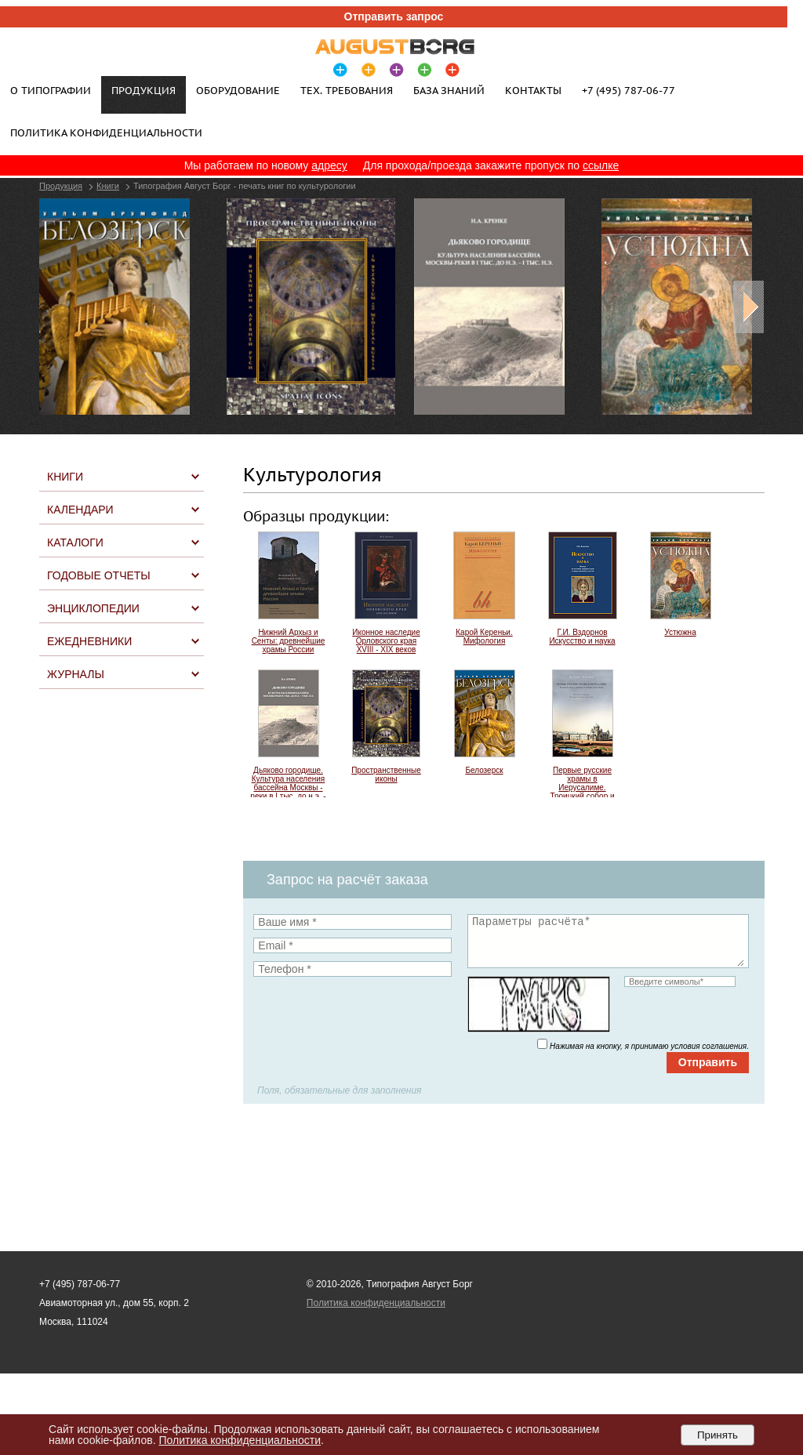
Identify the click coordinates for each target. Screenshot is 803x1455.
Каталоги (75, 542)
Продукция (60, 185)
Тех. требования (346, 90)
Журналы (75, 674)
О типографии (50, 90)
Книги (107, 185)
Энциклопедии (93, 608)
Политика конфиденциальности (106, 132)
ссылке (601, 165)
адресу (329, 165)
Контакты (533, 90)
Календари (80, 509)
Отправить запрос (394, 16)
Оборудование (238, 90)
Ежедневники (89, 641)
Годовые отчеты (99, 575)
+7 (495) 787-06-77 (628, 90)
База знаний (449, 90)
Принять (717, 1435)
